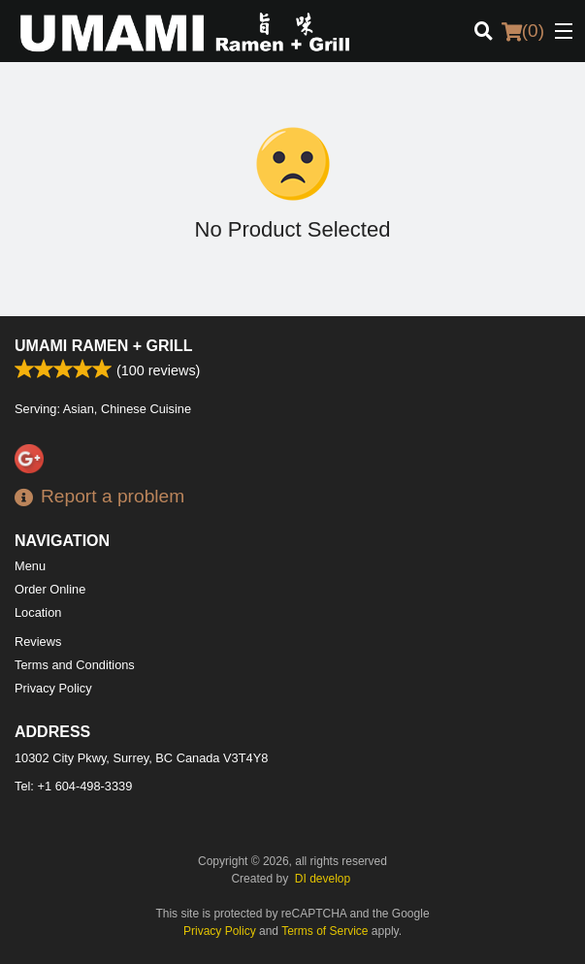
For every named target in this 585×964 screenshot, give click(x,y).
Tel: (73, 786)
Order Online (50, 589)
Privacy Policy (53, 688)
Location (38, 612)
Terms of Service (324, 931)
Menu (30, 566)
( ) (523, 31)
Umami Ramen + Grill (104, 345)
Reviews (38, 641)
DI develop (322, 878)
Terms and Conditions (75, 665)
